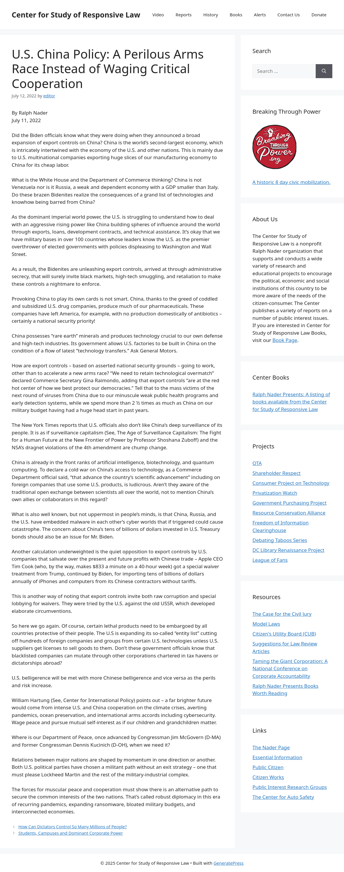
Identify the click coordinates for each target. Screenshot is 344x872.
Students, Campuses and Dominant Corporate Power (70, 833)
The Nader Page (271, 747)
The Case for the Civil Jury (281, 613)
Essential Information (277, 757)
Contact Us (288, 14)
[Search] (324, 71)
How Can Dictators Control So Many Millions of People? (72, 826)
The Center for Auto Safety (283, 797)
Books (236, 14)
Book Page (285, 340)
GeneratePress (229, 863)
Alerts (260, 14)
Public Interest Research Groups (289, 787)
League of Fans (270, 560)
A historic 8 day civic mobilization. (291, 182)
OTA (257, 463)
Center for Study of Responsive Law (76, 15)
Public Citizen (267, 767)
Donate (318, 14)
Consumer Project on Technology (290, 483)
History (210, 14)
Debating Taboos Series (279, 540)
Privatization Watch (274, 492)
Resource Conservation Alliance (288, 512)
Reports (184, 14)
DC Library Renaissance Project (288, 550)
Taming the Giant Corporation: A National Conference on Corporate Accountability (289, 668)
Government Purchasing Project (289, 502)
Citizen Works (268, 777)
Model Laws (266, 623)
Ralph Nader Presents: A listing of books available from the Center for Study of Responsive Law (291, 402)
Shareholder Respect (276, 473)
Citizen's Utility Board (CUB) (284, 633)
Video (158, 14)
